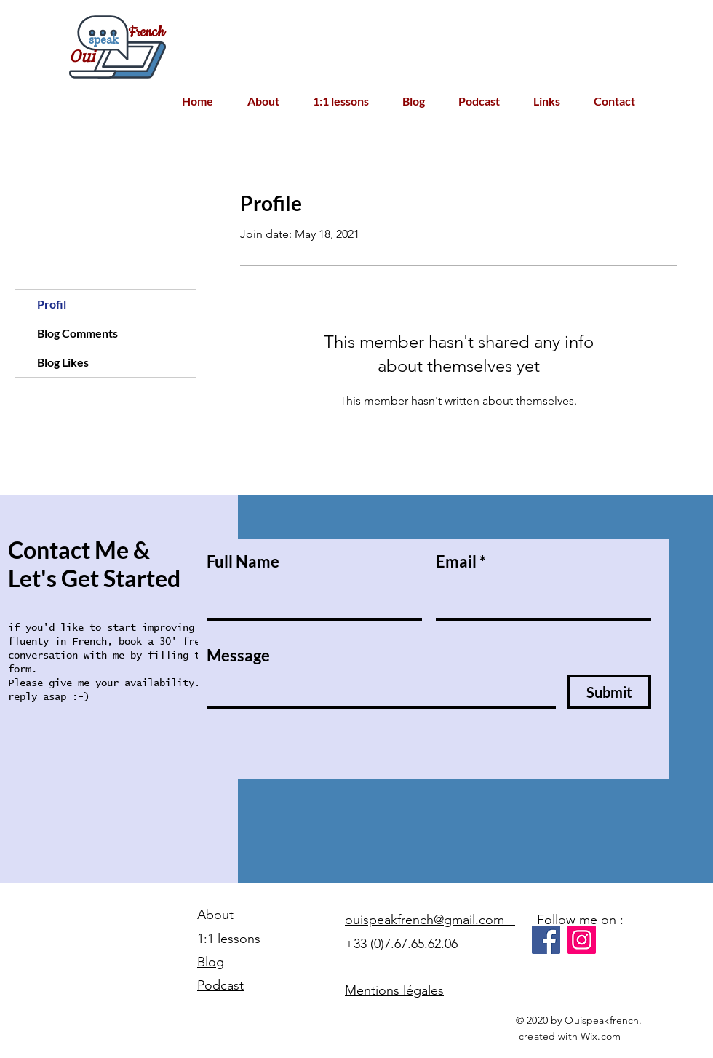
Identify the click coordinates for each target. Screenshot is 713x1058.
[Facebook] (546, 940)
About (215, 915)
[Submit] (609, 692)
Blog (210, 962)
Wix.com (601, 1036)
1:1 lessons (228, 939)
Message (238, 656)
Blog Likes (63, 362)
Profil (51, 304)
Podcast (220, 985)
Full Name (243, 562)
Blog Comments (77, 333)
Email (456, 562)
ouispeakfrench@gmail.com (430, 920)
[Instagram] (581, 940)
